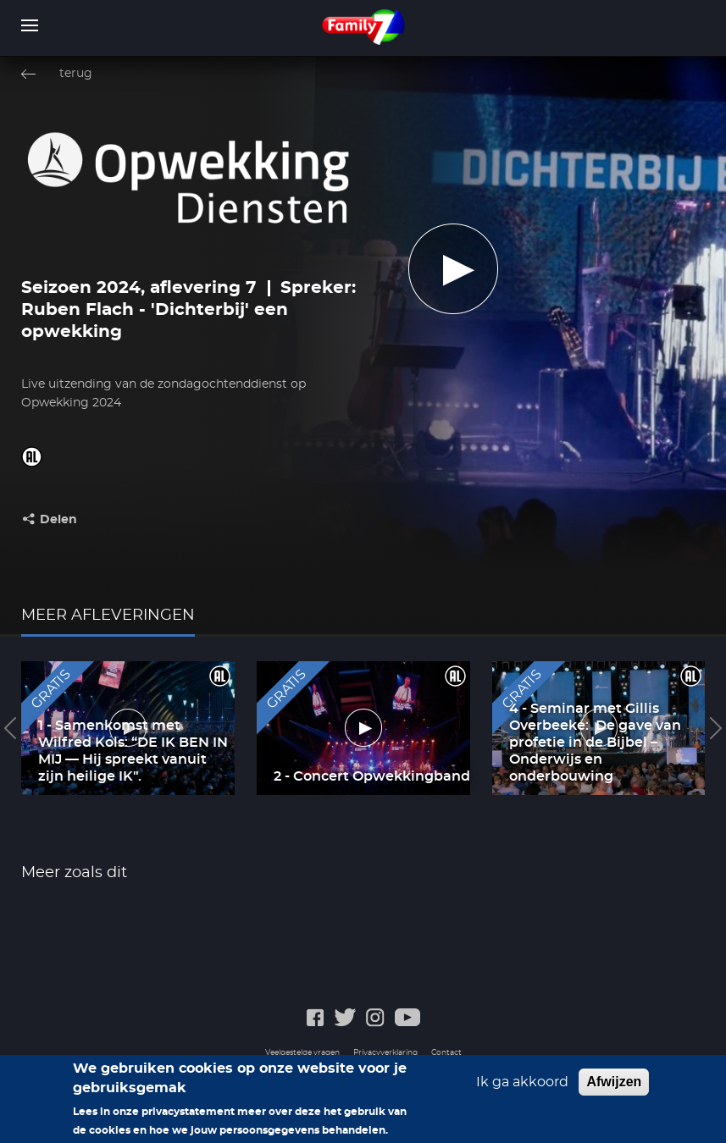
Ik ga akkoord (522, 1090)
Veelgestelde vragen (302, 1053)
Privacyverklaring (385, 1053)
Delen (58, 520)
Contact (446, 1053)
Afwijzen (613, 1090)
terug (75, 74)
